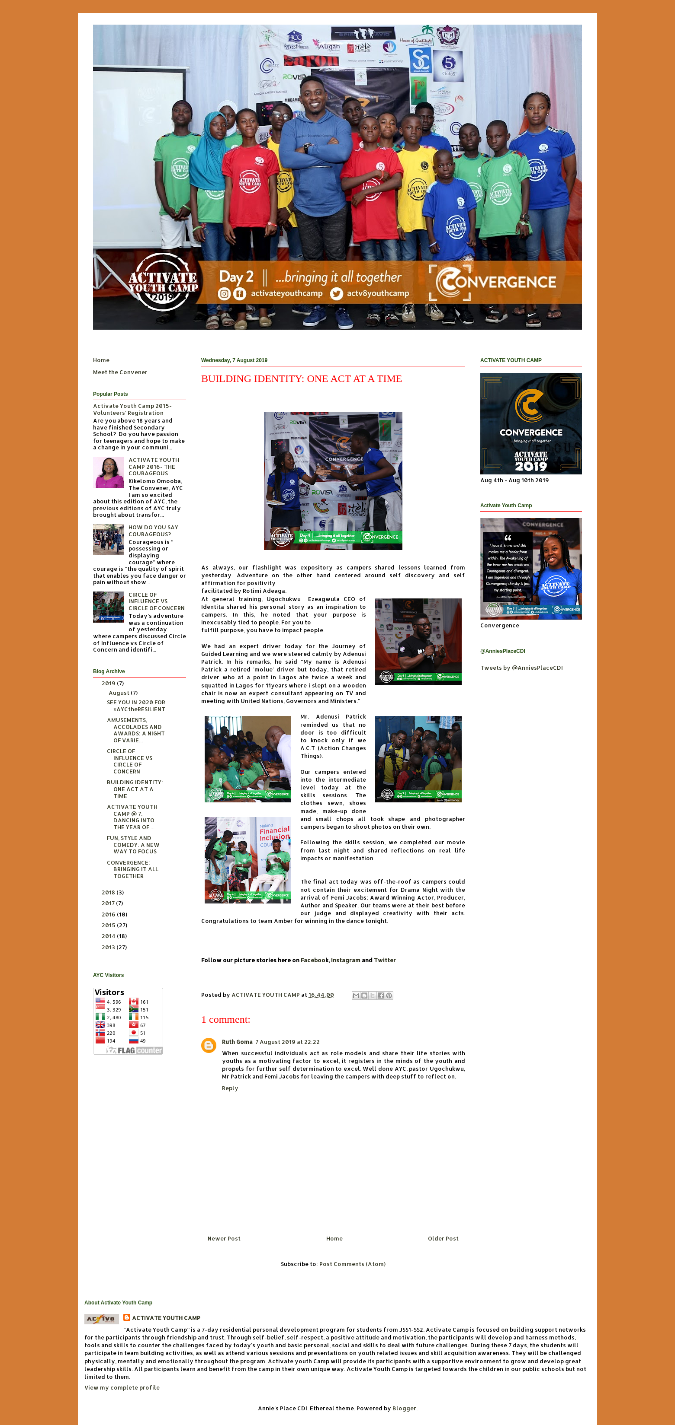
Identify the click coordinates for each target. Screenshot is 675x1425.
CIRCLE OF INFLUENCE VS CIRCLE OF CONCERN (157, 601)
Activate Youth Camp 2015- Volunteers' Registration (132, 409)
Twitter (385, 960)
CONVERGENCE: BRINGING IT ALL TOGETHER (132, 869)
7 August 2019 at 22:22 (287, 1041)
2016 (109, 914)
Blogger (404, 1408)
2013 (109, 947)
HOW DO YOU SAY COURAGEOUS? (153, 531)
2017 (109, 903)
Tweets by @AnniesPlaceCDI (521, 667)
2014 (109, 935)
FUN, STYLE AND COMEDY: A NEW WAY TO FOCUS (133, 844)
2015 (109, 925)
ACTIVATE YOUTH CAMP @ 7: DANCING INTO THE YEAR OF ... (132, 816)
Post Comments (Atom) (352, 1263)
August (120, 692)
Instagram (345, 960)
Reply (230, 1088)
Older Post (443, 1238)
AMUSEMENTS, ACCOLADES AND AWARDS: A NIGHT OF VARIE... (136, 730)
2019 (109, 683)
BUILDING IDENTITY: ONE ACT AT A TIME (135, 789)
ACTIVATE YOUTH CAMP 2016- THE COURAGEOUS (154, 466)
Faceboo (313, 960)
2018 (109, 892)
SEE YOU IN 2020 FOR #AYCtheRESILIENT (136, 705)
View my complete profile (122, 1387)
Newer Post (224, 1238)
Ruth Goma (237, 1041)
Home (334, 1238)
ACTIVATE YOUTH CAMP (166, 1317)
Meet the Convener (120, 372)
